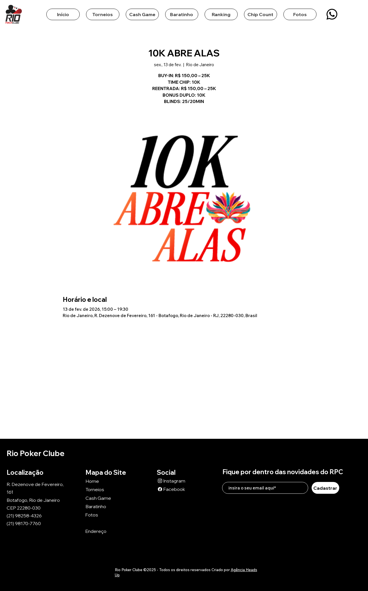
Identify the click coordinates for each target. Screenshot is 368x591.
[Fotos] (105, 514)
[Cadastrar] (325, 488)
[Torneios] (105, 489)
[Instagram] (177, 480)
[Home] (105, 481)
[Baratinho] (105, 506)
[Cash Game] (105, 498)
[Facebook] (177, 489)
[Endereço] (105, 531)
